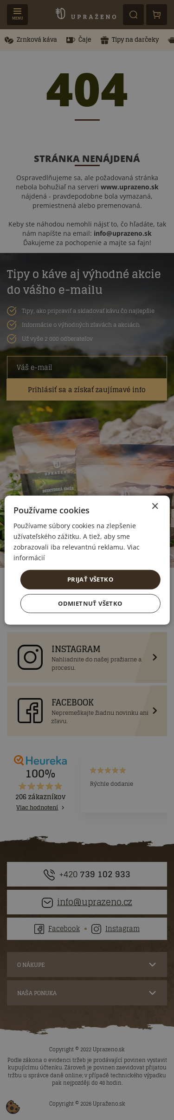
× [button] (154, 506)
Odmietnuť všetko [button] (90, 603)
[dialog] (87, 560)
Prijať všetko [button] (90, 579)
